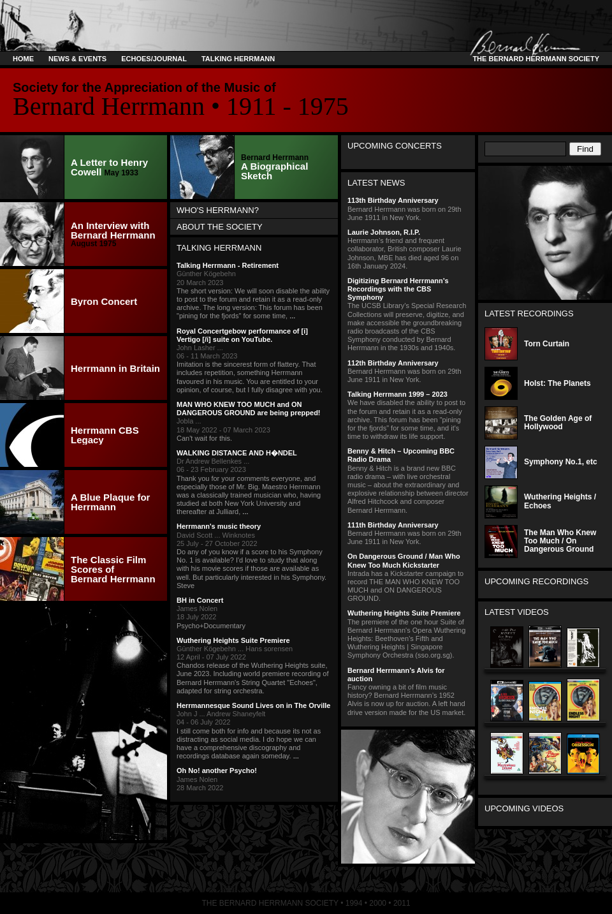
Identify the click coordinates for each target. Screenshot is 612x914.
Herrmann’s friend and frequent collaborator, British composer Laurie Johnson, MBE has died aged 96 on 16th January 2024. (408, 249)
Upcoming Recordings (536, 581)
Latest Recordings (529, 313)
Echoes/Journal (154, 59)
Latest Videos (516, 612)
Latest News (376, 183)
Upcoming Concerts (394, 146)
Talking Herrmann (238, 59)
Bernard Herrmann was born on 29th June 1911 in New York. (408, 208)
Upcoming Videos (524, 808)
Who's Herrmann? (218, 210)
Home (23, 59)
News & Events (77, 59)
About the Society (220, 227)
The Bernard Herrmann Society (534, 59)
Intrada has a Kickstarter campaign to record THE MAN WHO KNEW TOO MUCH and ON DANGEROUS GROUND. (408, 577)
